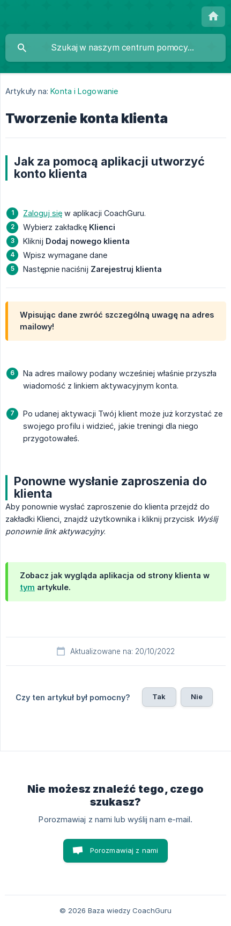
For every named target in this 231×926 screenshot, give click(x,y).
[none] (213, 16)
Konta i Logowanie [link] (84, 91)
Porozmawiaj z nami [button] (124, 850)
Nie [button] (197, 696)
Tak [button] (159, 696)
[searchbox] (115, 48)
